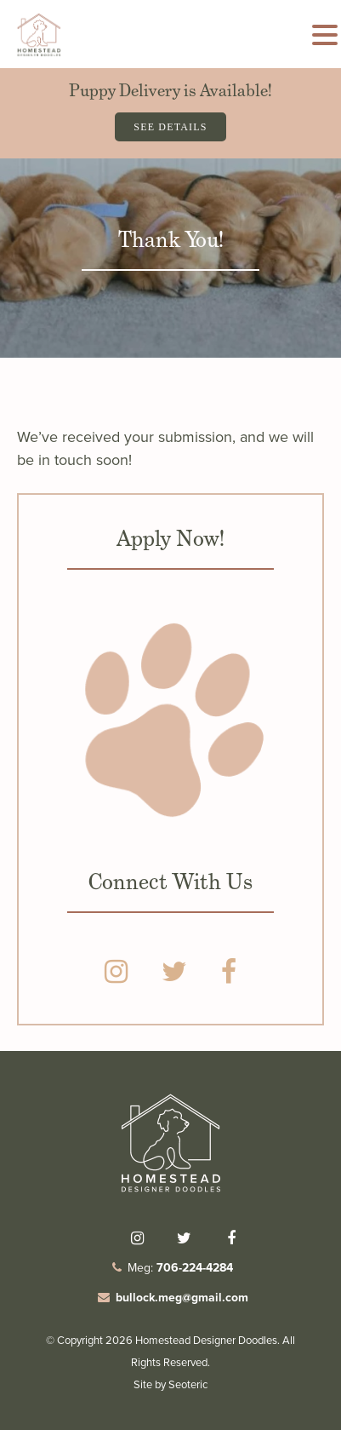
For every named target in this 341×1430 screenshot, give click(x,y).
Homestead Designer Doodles (206, 1340)
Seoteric (187, 1384)
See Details (170, 127)
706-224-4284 (194, 1268)
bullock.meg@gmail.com (182, 1298)
